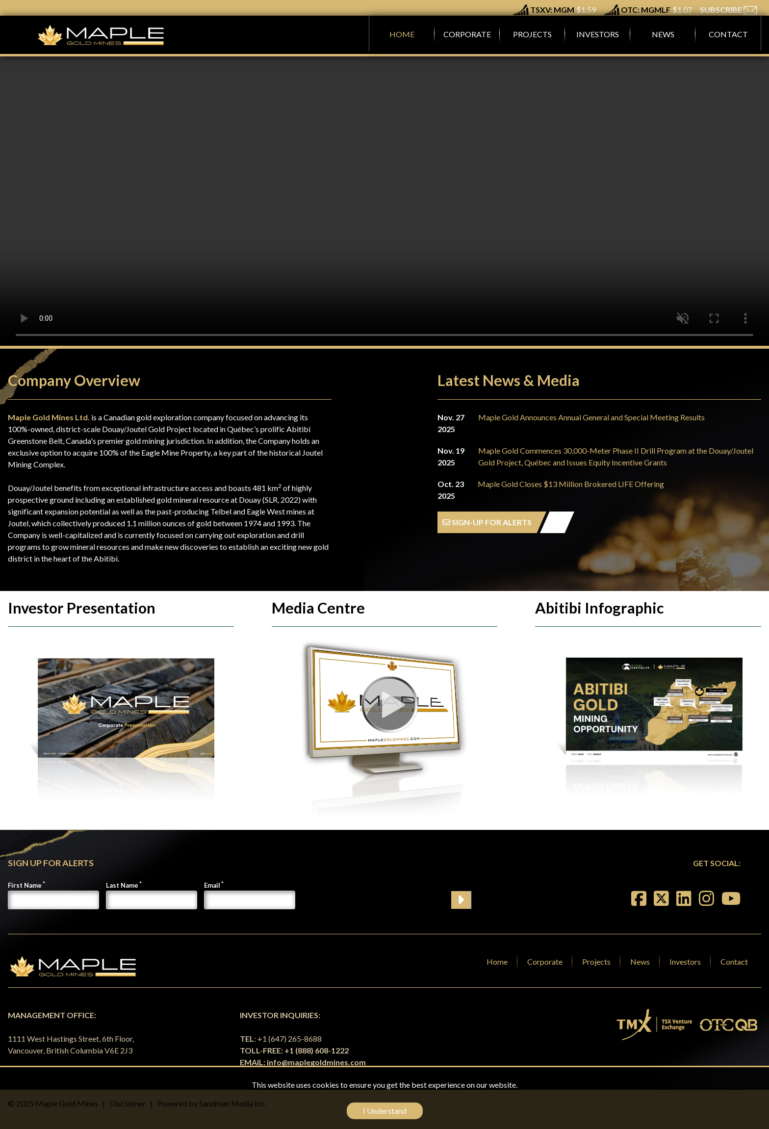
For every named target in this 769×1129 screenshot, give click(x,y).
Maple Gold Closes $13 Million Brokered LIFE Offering (571, 483)
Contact (734, 961)
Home (497, 961)
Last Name (122, 885)
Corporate (545, 961)
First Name (25, 885)
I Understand (385, 1110)
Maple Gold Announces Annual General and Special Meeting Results (591, 417)
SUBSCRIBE (728, 9)
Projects (596, 961)
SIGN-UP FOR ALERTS (487, 522)
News (640, 961)
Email (212, 885)
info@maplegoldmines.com (316, 1062)
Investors (685, 961)
